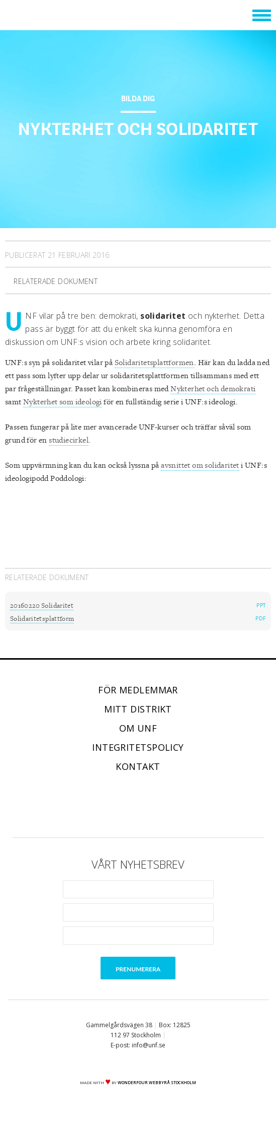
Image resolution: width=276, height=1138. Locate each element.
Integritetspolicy (138, 747)
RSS (180, 805)
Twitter (124, 805)
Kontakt (138, 766)
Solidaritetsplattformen (154, 363)
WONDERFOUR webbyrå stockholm (157, 1082)
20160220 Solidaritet (41, 606)
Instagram (152, 805)
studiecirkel (68, 440)
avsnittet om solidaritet (200, 465)
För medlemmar (138, 690)
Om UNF (138, 728)
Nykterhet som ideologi (62, 402)
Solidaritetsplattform (42, 619)
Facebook (96, 805)
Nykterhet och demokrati (212, 389)
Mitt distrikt (138, 709)
